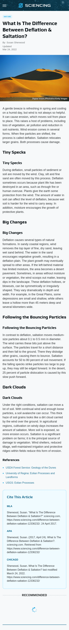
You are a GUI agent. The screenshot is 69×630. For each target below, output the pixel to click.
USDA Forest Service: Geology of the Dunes (31, 467)
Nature (7, 16)
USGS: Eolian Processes (20, 482)
